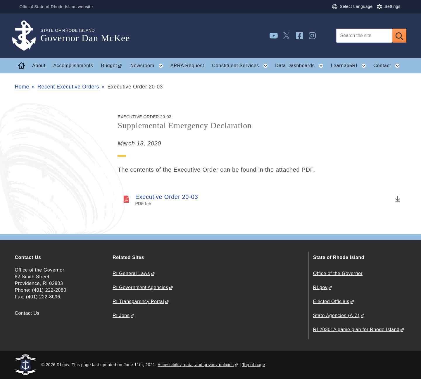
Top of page (253, 364)
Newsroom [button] (148, 65)
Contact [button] (388, 65)
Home (22, 87)
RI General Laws (131, 273)
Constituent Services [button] (241, 65)
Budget (109, 65)
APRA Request (187, 65)
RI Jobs (121, 315)
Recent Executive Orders (68, 87)
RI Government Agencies (140, 287)
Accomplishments (73, 65)
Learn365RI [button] (350, 65)
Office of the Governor (338, 273)
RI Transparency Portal (138, 301)
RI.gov (320, 287)
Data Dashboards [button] (301, 65)
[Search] (364, 36)
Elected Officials (331, 301)
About (38, 65)
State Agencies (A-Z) (336, 315)
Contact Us (27, 313)
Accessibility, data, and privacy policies (196, 364)
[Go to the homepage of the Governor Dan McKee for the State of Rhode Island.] (27, 35)
